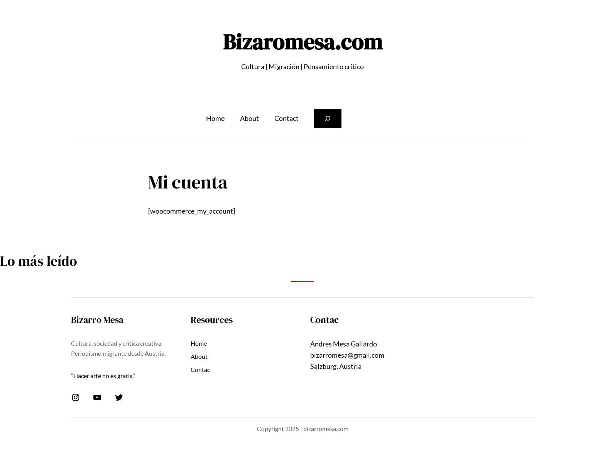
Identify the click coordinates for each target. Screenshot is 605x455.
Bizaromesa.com (302, 42)
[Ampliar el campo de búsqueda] (327, 118)
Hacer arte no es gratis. (103, 375)
